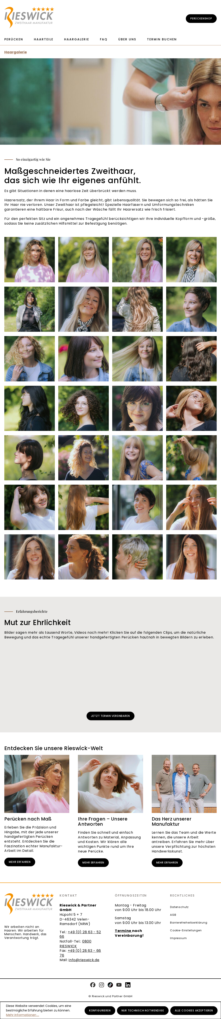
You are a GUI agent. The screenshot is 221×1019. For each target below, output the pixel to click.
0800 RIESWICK (76, 944)
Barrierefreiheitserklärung (188, 922)
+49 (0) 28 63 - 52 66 (80, 934)
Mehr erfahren (20, 862)
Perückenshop (201, 18)
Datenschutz (179, 907)
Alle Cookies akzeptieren (194, 1010)
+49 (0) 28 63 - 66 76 (80, 953)
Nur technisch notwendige (143, 1010)
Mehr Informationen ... (22, 1015)
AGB (173, 915)
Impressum (178, 938)
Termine (123, 930)
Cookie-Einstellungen (186, 930)
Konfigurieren (100, 1010)
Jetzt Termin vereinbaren (110, 716)
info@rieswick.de (84, 959)
